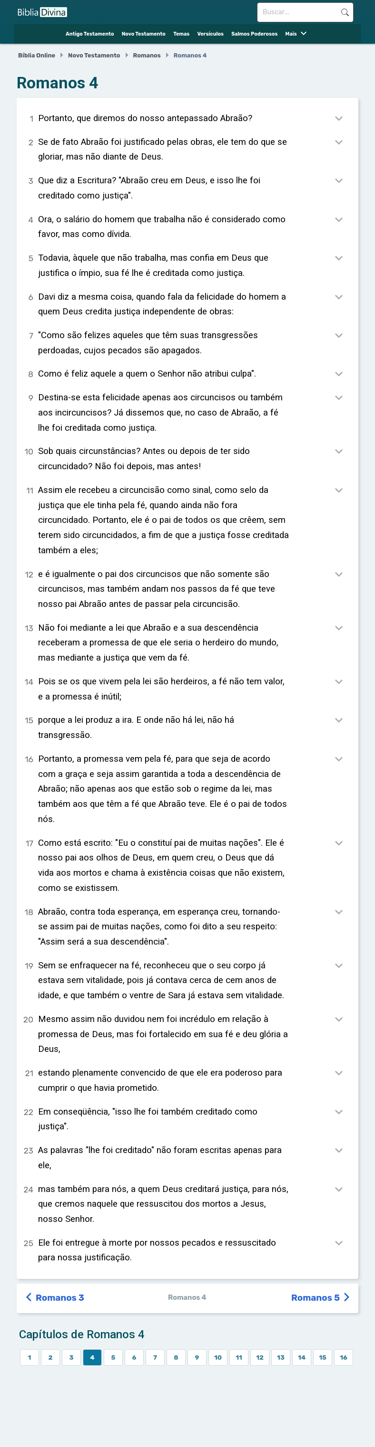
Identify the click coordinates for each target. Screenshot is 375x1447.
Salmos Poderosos (254, 34)
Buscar (344, 12)
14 (302, 1357)
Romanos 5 (321, 1298)
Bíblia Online (36, 55)
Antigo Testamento (90, 34)
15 (322, 1357)
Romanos (147, 55)
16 (343, 1357)
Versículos (210, 34)
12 (260, 1357)
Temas (181, 34)
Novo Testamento (144, 34)
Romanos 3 (55, 1298)
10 (218, 1357)
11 (239, 1357)
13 (281, 1357)
